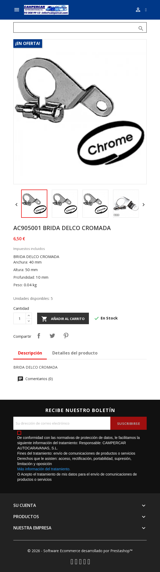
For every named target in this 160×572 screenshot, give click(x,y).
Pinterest (66, 335)
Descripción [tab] (30, 353)
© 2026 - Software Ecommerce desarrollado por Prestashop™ (80, 550)
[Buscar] (80, 27)
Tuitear (52, 335)
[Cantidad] (19, 318)
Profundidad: (24, 277)
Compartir (38, 335)
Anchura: (20, 262)
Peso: (18, 284)
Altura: (18, 269)
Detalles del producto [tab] (75, 353)
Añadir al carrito (63, 319)
